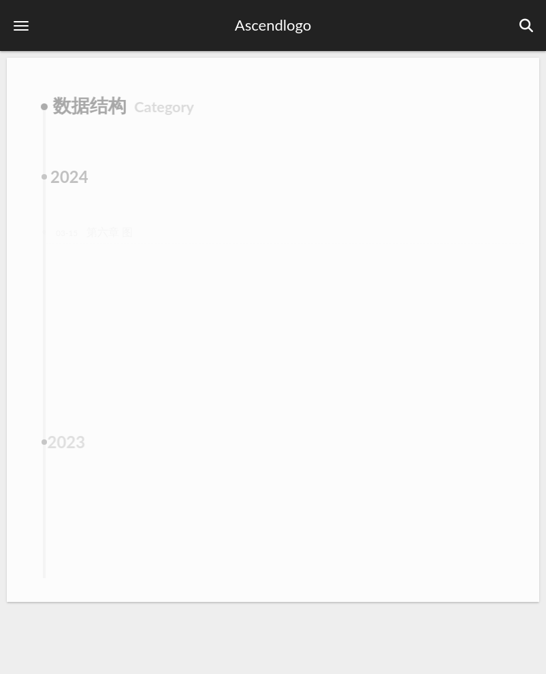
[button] (21, 25)
